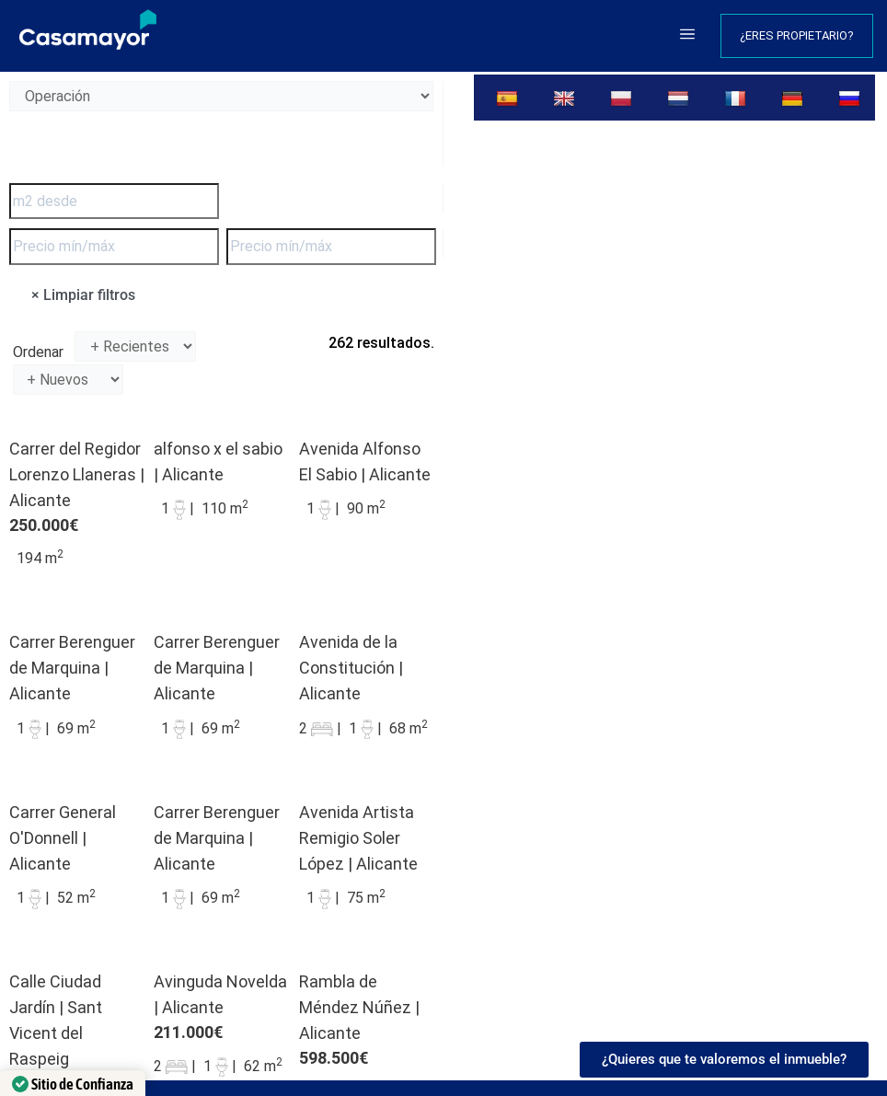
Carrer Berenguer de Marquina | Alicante (72, 667)
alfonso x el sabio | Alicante (218, 461)
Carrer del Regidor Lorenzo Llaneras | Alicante (76, 474)
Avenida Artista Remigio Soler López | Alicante (358, 837)
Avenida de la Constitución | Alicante (351, 667)
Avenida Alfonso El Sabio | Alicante (365, 461)
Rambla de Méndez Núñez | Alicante (359, 1007)
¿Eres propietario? (797, 35)
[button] (687, 36)
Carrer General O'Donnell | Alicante (62, 837)
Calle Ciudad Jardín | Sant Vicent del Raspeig (55, 1020)
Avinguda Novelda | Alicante (220, 994)
